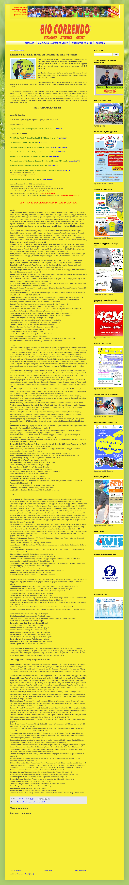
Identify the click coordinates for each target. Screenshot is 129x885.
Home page (48, 870)
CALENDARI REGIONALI (82, 43)
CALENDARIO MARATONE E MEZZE (53, 43)
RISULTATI (63, 138)
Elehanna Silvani (22, 802)
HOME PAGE (29, 43)
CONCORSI (100, 43)
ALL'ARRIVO (74, 161)
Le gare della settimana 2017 (36, 802)
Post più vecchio (80, 870)
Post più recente (16, 870)
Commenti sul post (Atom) (25, 874)
